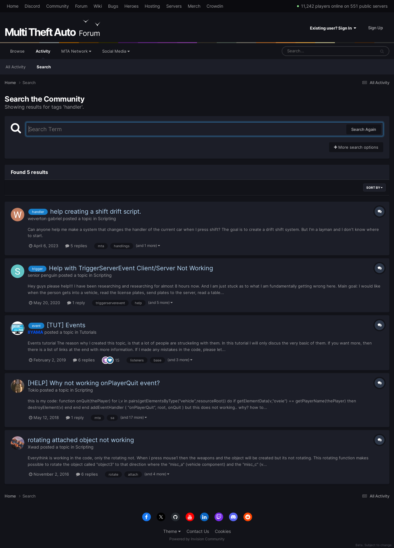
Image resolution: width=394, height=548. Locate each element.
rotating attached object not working (81, 440)
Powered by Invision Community (197, 539)
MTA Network (76, 51)
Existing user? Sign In (333, 28)
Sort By (374, 187)
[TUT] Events (66, 325)
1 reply (76, 302)
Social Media (116, 51)
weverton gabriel (45, 218)
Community (57, 6)
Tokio (33, 390)
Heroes (131, 6)
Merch (194, 6)
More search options (356, 147)
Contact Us (198, 531)
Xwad (33, 446)
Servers (174, 6)
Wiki (98, 6)
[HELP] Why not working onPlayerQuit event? (94, 383)
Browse (17, 51)
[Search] (312, 51)
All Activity (16, 66)
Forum (81, 6)
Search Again (363, 129)
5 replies (76, 245)
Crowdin (215, 6)
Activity (43, 54)
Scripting (107, 218)
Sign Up (375, 27)
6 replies (84, 359)
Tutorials (87, 332)
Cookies (223, 531)
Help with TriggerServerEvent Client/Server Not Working (131, 268)
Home (12, 6)
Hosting (152, 6)
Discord (32, 6)
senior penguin (42, 275)
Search (44, 66)
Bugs (113, 6)
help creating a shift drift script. (95, 211)
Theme (172, 531)
